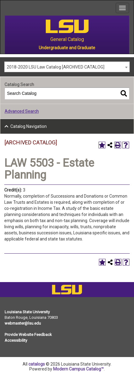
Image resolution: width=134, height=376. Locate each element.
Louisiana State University (27, 312)
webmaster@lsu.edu (23, 323)
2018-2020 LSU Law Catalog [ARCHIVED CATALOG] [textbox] (55, 67)
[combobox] (67, 66)
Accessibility (16, 340)
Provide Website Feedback (28, 334)
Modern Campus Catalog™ (78, 369)
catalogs (36, 364)
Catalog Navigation (28, 126)
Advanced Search (22, 111)
